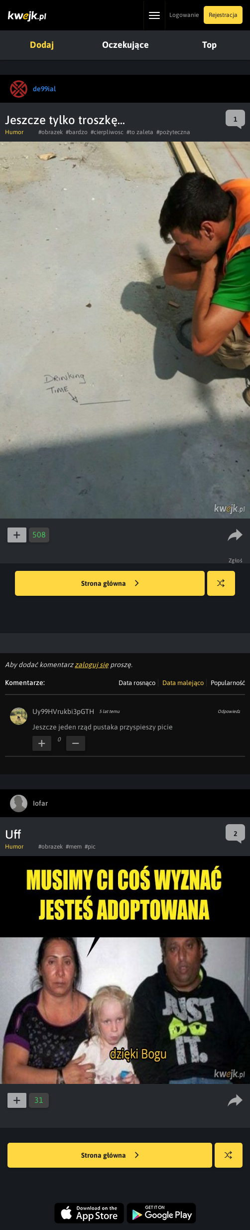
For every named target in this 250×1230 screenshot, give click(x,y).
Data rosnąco (137, 683)
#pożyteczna (173, 132)
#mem (74, 846)
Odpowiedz (229, 711)
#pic (90, 846)
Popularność (228, 683)
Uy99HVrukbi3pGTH (63, 711)
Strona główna (110, 583)
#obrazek (50, 132)
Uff (13, 834)
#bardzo (77, 132)
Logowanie (184, 14)
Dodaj (42, 44)
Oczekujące (125, 44)
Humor (14, 132)
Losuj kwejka (225, 588)
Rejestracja (223, 14)
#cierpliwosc (107, 132)
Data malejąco (183, 683)
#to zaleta (139, 132)
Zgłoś (236, 560)
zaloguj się (92, 665)
